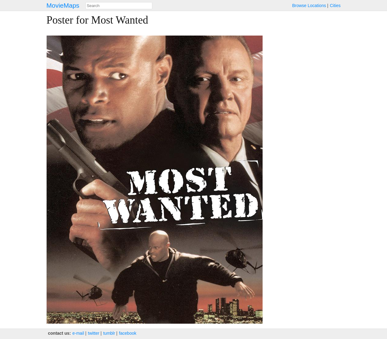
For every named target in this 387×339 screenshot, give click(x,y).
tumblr (109, 333)
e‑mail (78, 333)
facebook (127, 333)
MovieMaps (63, 5)
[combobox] (118, 5)
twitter (93, 333)
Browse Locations (309, 5)
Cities (335, 5)
